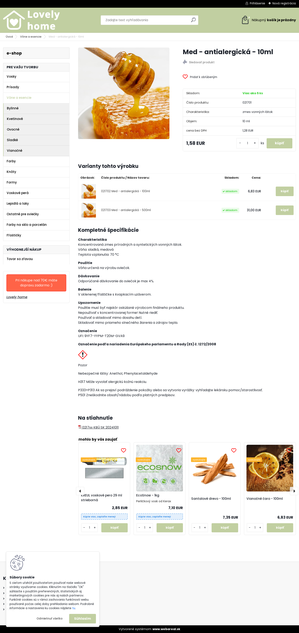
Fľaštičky (14, 235)
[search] (193, 21)
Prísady (13, 87)
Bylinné (12, 108)
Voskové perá (18, 193)
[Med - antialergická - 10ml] (123, 93)
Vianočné (14, 150)
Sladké (12, 140)
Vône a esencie (31, 37)
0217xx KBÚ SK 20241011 (98, 427)
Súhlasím (82, 618)
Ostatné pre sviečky (23, 214)
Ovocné (13, 129)
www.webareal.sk (166, 629)
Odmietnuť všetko (49, 619)
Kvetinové (15, 119)
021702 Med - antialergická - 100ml (125, 191)
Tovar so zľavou (20, 259)
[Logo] (31, 20)
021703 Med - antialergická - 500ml (126, 210)
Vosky (11, 76)
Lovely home (16, 297)
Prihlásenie (257, 3)
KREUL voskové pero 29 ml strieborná (101, 497)
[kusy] (247, 143)
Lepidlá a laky (18, 203)
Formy (12, 182)
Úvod (9, 37)
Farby (11, 161)
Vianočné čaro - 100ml (264, 498)
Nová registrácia (284, 3)
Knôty (11, 172)
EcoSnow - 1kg (147, 495)
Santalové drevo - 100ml (211, 498)
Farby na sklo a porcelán (27, 224)
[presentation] (80, 491)
